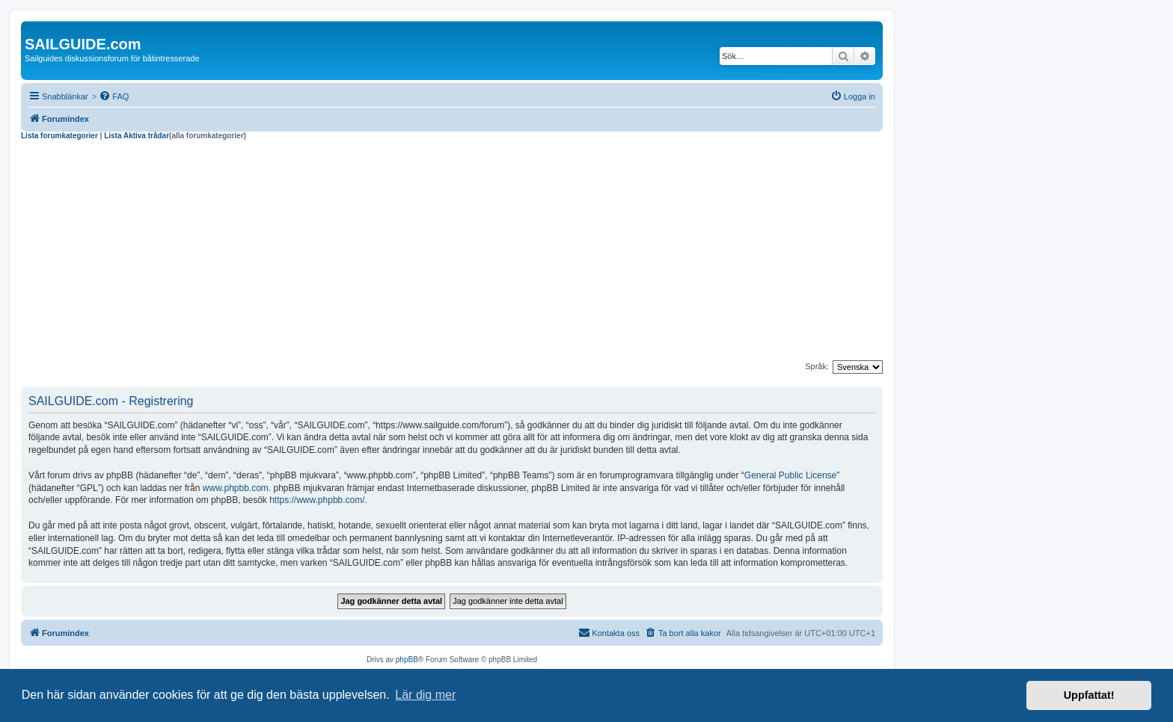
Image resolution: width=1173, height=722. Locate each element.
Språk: (817, 366)
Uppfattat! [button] (1089, 695)
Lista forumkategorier (59, 136)
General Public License (790, 475)
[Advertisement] (452, 252)
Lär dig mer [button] (425, 694)
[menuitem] (114, 96)
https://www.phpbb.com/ (316, 500)
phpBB (407, 659)
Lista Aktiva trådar (136, 136)
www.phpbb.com (236, 488)
